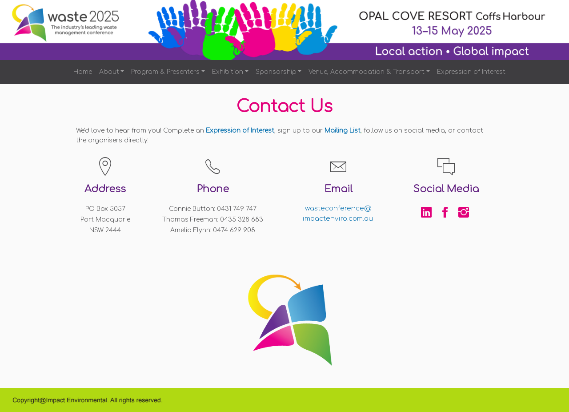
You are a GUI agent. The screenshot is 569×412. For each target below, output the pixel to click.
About (109, 72)
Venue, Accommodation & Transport (367, 72)
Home (82, 72)
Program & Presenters (165, 72)
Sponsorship (276, 72)
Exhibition (227, 72)
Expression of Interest (471, 72)
